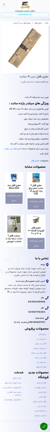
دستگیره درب (41, 339)
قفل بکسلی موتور (39, 401)
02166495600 (36, 302)
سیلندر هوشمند (40, 387)
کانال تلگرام (17, 378)
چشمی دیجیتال (40, 415)
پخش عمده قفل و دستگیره (14, 394)
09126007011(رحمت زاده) (29, 322)
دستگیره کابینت (40, 411)
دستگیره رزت (41, 362)
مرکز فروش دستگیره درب (12, 387)
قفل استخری (41, 383)
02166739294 (36, 312)
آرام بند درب (41, 406)
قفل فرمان (42, 392)
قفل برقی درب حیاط (38, 353)
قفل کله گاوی (41, 367)
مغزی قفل (35, 160)
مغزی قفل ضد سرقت (13, 149)
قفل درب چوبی (40, 343)
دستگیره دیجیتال (39, 348)
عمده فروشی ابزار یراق (13, 383)
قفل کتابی (42, 397)
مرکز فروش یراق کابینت (12, 399)
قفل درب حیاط (40, 357)
